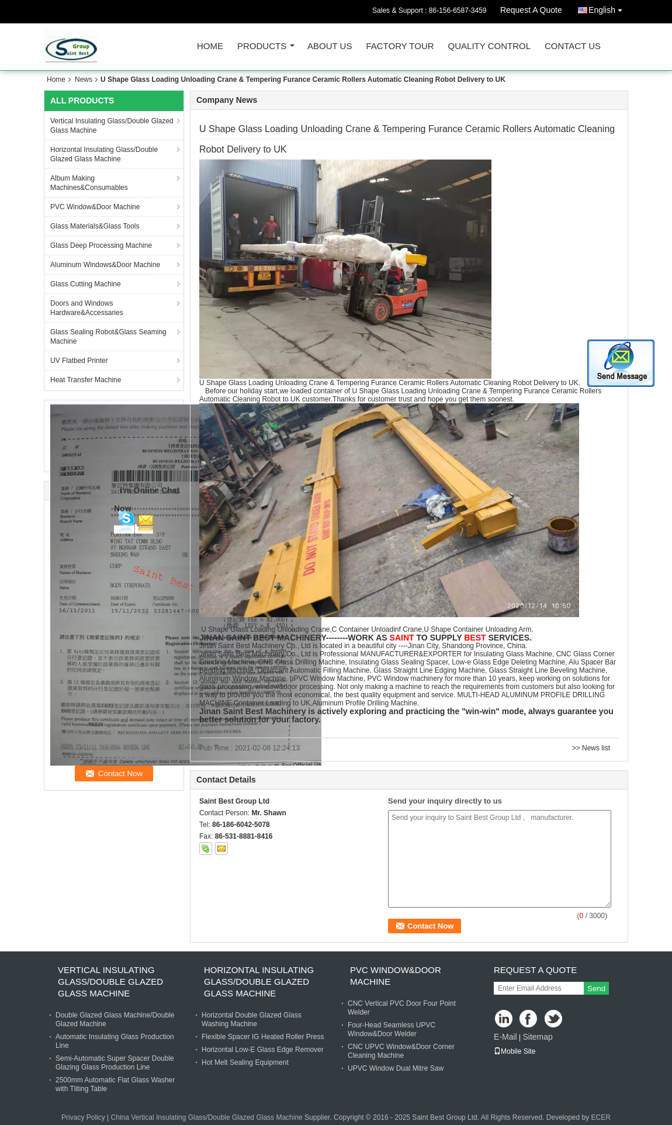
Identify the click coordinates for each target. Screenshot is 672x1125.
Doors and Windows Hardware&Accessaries (86, 308)
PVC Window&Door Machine (95, 207)
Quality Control (489, 46)
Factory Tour (400, 46)
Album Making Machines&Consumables (89, 183)
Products (261, 46)
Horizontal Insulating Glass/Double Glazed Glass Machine (104, 154)
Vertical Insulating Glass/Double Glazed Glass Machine (112, 125)
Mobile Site (514, 1051)
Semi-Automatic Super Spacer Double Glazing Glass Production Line (115, 1062)
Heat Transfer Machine (85, 380)
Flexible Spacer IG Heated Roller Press (263, 1037)
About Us (329, 46)
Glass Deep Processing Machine (101, 245)
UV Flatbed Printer (79, 360)
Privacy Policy (83, 1117)
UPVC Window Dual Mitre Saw (396, 1068)
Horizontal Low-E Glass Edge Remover (263, 1050)
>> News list (591, 748)
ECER (601, 1117)
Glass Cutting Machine (85, 284)
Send (596, 988)
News (83, 79)
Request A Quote (531, 10)
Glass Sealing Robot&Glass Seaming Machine (108, 336)
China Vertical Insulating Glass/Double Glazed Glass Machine (207, 1117)
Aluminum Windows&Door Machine (105, 265)
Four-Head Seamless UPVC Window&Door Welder (391, 1029)
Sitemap (537, 1036)
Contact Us (573, 46)
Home (210, 46)
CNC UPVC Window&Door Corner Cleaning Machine (401, 1051)
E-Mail (505, 1036)
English (608, 8)
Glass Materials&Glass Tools (95, 226)
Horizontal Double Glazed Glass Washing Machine (252, 1019)
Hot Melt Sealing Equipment (245, 1062)
